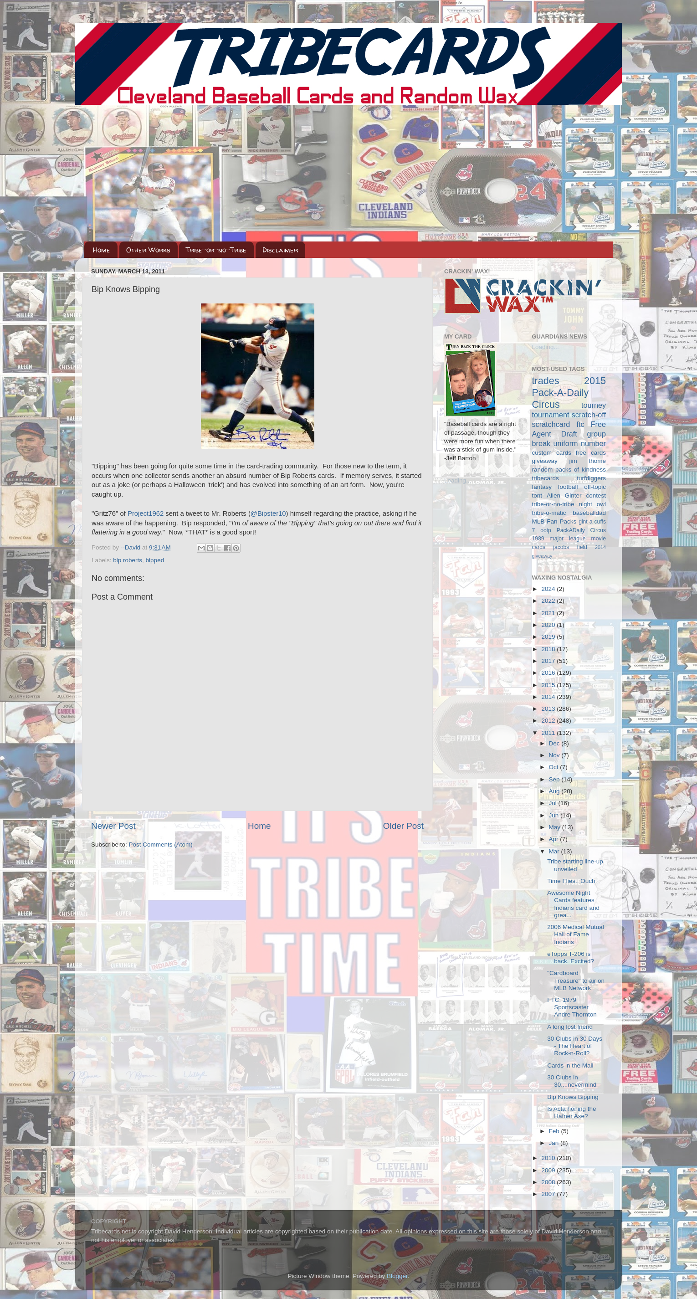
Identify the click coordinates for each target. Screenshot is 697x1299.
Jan (555, 1143)
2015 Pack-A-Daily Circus (569, 392)
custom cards (551, 452)
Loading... (457, 480)
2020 (549, 624)
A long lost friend (570, 1026)
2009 (549, 1170)
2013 (549, 708)
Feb (555, 1131)
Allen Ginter (564, 495)
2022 (549, 600)
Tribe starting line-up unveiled (575, 865)
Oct (554, 767)
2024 (549, 588)
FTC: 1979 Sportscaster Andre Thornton (572, 1007)
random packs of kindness (569, 469)
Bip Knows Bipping (573, 1097)
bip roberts (127, 560)
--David (131, 547)
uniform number (580, 443)
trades (545, 380)
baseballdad (589, 512)
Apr (554, 839)
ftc (580, 424)
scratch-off (589, 415)
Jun (555, 815)
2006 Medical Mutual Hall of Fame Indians (575, 934)
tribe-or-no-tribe (553, 504)
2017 (549, 660)
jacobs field (570, 547)
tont (537, 495)
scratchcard (551, 424)
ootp (545, 530)
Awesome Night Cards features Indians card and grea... (573, 904)
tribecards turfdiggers (569, 478)
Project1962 (146, 513)
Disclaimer (280, 250)
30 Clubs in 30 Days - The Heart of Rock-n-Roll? (574, 1046)
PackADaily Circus (581, 530)
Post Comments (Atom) (161, 844)
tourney (593, 405)
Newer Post (113, 826)
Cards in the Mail (570, 1065)
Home (101, 250)
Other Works (148, 250)
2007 (549, 1194)
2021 (549, 613)
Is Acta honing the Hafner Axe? (571, 1112)
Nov (555, 755)
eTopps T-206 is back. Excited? (570, 957)
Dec (555, 743)
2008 (549, 1182)
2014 (549, 696)
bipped (155, 560)
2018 (549, 649)
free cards (591, 452)
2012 (549, 720)
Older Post (403, 826)
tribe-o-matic (549, 512)
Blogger (397, 1276)
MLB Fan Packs (554, 521)
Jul (554, 803)
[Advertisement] (348, 173)
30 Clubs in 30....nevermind (571, 1081)
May (555, 827)
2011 (549, 732)
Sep (555, 779)
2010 (549, 1158)
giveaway (545, 460)
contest (596, 495)
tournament (550, 415)
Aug (555, 791)
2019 (549, 636)
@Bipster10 (268, 513)
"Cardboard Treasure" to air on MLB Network (576, 980)
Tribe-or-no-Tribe (216, 250)
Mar (555, 851)
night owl (592, 504)
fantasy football (555, 486)
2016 (549, 672)
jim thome (587, 460)
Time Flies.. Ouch (571, 881)
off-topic (595, 486)
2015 (549, 685)
